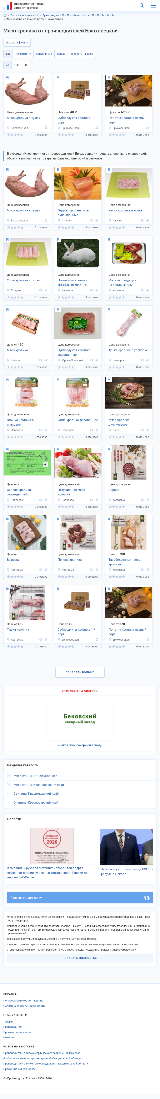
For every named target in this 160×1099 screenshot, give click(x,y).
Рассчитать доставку (80, 903)
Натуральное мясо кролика (71, 492)
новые (61, 53)
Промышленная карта (17, 1037)
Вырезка (13, 560)
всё (8, 53)
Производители (13, 1031)
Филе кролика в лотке (23, 280)
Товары (8, 1026)
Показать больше (80, 672)
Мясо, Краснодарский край (104, 15)
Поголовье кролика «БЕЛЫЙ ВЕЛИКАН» (72, 282)
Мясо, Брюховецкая (109, 15)
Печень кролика (70, 560)
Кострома (116, 499)
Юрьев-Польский (71, 360)
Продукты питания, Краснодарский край (94, 15)
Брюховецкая (50, 15)
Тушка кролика (18, 629)
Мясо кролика (80, 15)
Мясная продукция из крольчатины (122, 282)
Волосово (15, 499)
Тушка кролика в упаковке (128, 350)
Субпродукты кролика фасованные (74, 352)
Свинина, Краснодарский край (36, 793)
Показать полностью (80, 962)
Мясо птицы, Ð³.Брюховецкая (35, 776)
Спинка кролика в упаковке (20, 422)
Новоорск (116, 360)
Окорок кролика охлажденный (19, 492)
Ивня (113, 430)
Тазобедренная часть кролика (124, 562)
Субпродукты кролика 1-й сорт (76, 120)
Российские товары (22, 15)
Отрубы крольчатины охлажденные (73, 213)
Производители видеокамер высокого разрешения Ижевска (41, 1057)
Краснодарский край (39, 15)
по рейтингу (23, 53)
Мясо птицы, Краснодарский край (39, 785)
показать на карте (81, 53)
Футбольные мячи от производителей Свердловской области (42, 1063)
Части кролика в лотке (125, 210)
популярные (44, 53)
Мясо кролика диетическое (119, 422)
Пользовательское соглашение (23, 1005)
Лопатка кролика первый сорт (127, 120)
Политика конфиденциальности (24, 1011)
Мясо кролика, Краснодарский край (114, 15)
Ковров (13, 360)
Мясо (69, 15)
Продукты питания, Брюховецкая (99, 15)
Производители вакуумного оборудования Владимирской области (45, 1068)
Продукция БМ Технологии (20, 1074)
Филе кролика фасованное (78, 420)
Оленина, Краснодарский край (36, 802)
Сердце (114, 490)
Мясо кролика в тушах (23, 118)
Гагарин (65, 220)
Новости (8, 1042)
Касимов (65, 290)
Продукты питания (64, 15)
